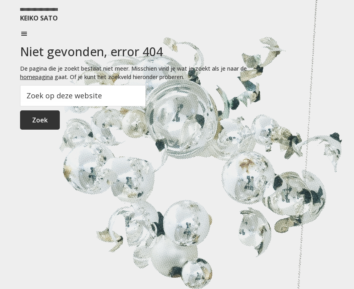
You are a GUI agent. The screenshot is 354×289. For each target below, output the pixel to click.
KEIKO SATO (39, 18)
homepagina (36, 77)
